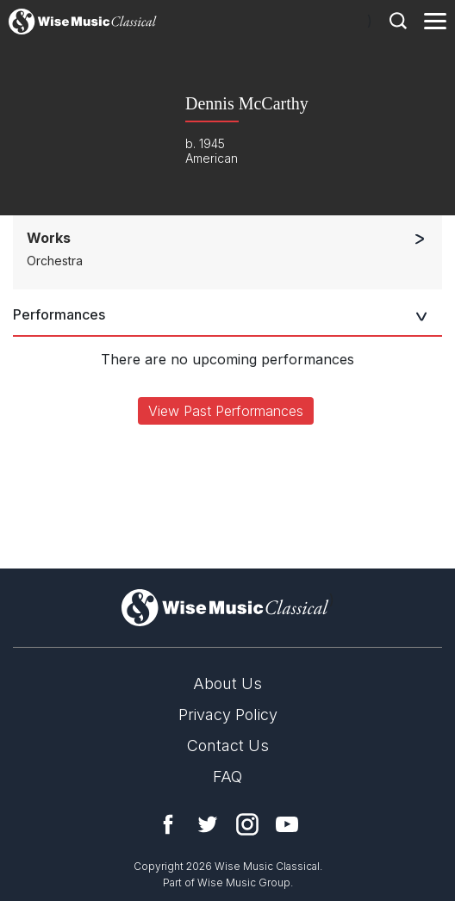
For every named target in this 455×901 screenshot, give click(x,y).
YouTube (287, 824)
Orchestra (55, 260)
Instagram (247, 824)
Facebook (168, 824)
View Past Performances (225, 410)
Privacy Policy (227, 714)
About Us (227, 683)
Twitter (207, 824)
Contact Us (228, 745)
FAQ (227, 776)
